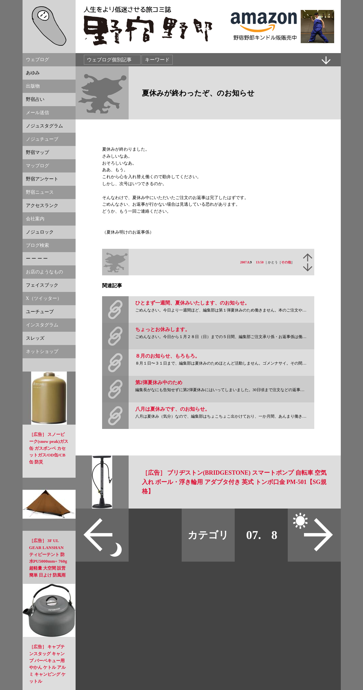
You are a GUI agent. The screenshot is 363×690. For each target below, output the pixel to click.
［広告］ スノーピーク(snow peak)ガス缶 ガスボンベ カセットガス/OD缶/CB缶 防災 (49, 448)
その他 (286, 262)
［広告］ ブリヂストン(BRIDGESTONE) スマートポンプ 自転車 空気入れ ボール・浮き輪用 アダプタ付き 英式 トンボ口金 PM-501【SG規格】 (234, 482)
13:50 (260, 262)
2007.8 (244, 262)
